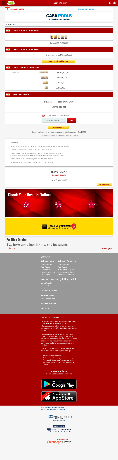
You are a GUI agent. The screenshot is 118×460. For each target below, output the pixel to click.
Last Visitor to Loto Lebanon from (53, 409)
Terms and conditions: (50, 317)
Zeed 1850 (82, 132)
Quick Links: (46, 257)
